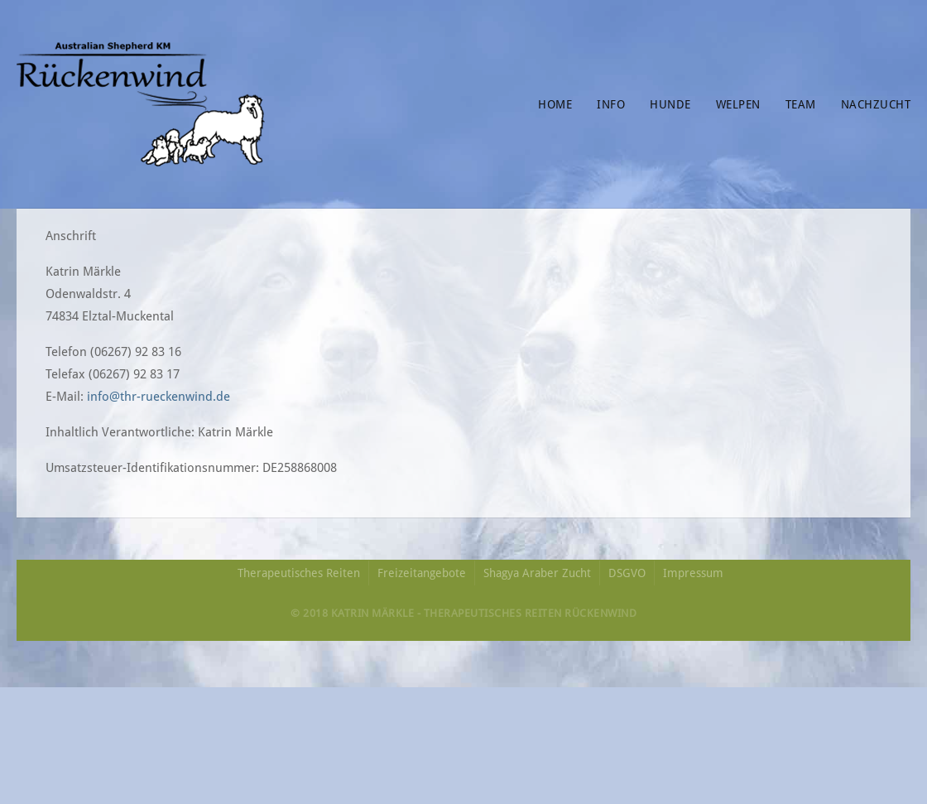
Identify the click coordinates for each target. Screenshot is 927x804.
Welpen (738, 104)
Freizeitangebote (421, 573)
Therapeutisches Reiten (299, 573)
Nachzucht (876, 104)
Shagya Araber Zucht (537, 573)
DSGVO (627, 573)
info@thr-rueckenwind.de (158, 396)
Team (800, 104)
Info (611, 104)
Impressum (693, 573)
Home (555, 104)
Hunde (670, 104)
